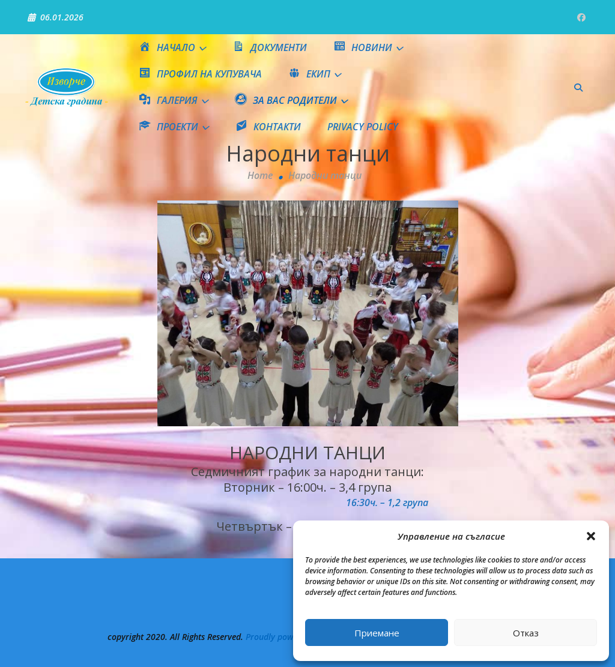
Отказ (526, 633)
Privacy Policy (362, 126)
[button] (591, 536)
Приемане (376, 633)
